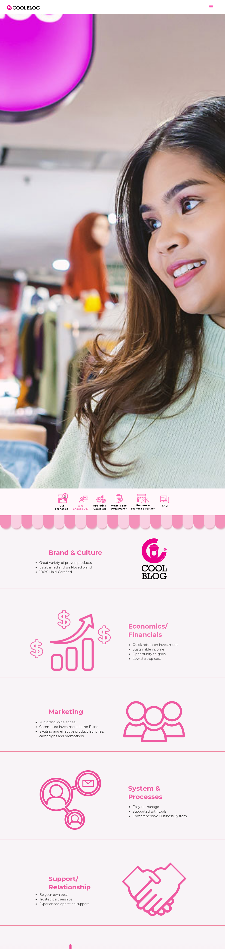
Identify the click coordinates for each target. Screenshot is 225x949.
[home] (23, 5)
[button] (211, 7)
